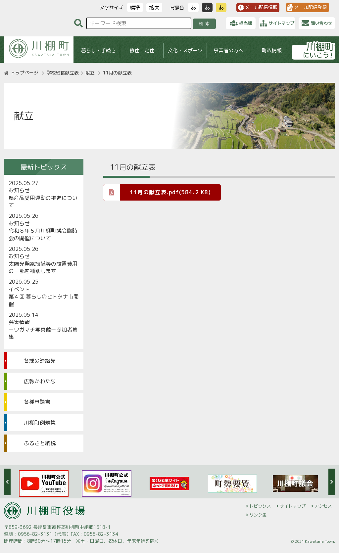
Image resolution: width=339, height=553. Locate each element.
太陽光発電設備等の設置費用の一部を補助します (43, 267)
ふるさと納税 (40, 443)
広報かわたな (40, 381)
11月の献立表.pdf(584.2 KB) (157, 192)
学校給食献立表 (62, 72)
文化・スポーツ (185, 50)
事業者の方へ (228, 50)
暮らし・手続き (98, 50)
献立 (90, 72)
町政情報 (272, 50)
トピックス (260, 506)
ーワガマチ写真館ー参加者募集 (43, 333)
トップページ (24, 72)
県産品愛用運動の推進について (43, 201)
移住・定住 (141, 50)
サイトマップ (293, 506)
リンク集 (257, 515)
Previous (7, 482)
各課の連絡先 (40, 360)
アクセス (323, 506)
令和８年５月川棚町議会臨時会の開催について (43, 234)
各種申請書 (37, 401)
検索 (205, 23)
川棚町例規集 (40, 422)
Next (331, 482)
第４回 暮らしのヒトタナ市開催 (44, 300)
